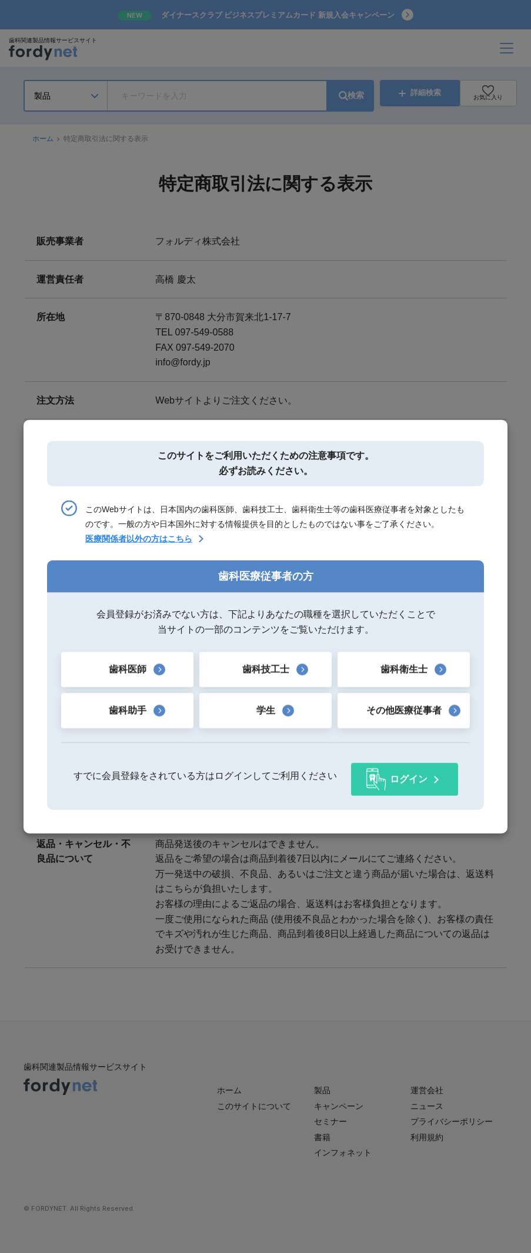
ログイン (409, 776)
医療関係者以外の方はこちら (138, 542)
